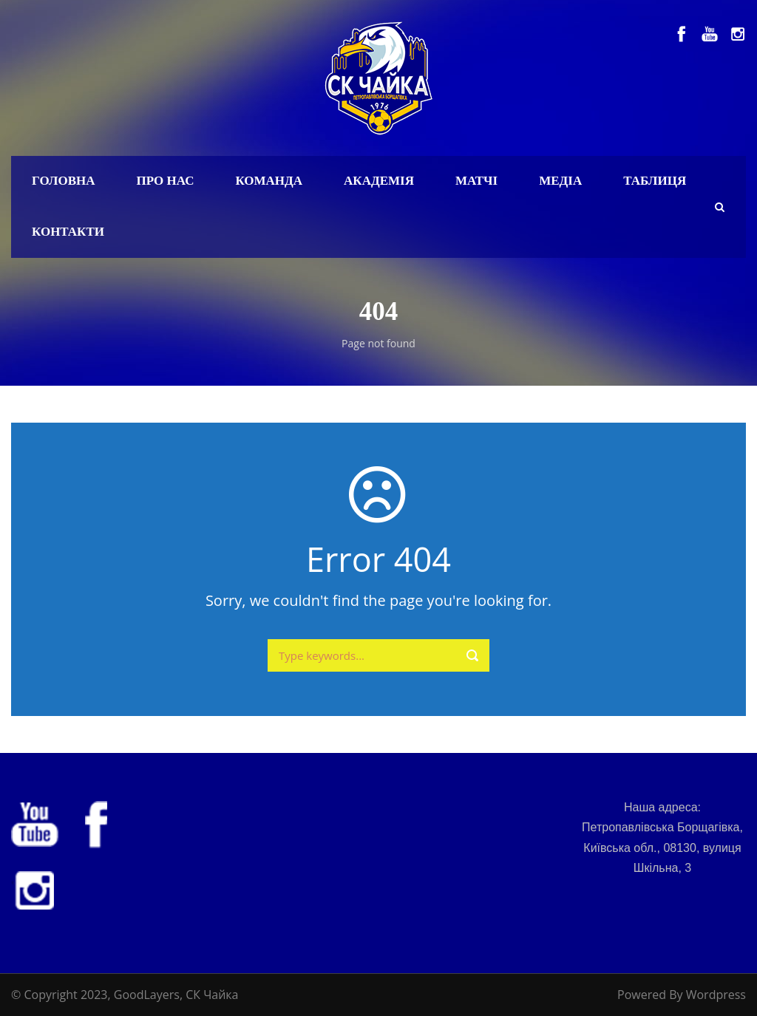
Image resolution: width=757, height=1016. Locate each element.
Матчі (476, 181)
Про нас (165, 181)
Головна (63, 181)
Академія (379, 181)
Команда (268, 181)
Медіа (560, 181)
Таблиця (654, 181)
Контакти (68, 232)
